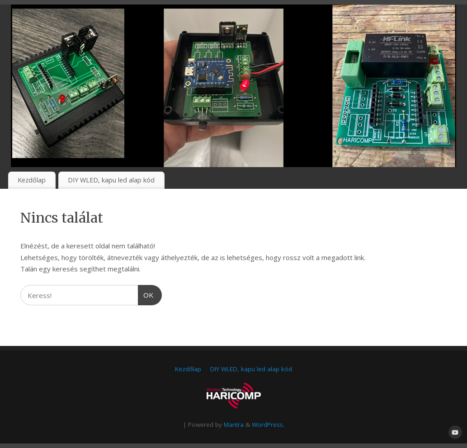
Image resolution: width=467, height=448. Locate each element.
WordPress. (268, 424)
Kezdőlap (32, 180)
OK (146, 294)
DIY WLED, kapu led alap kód (111, 180)
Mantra (234, 424)
